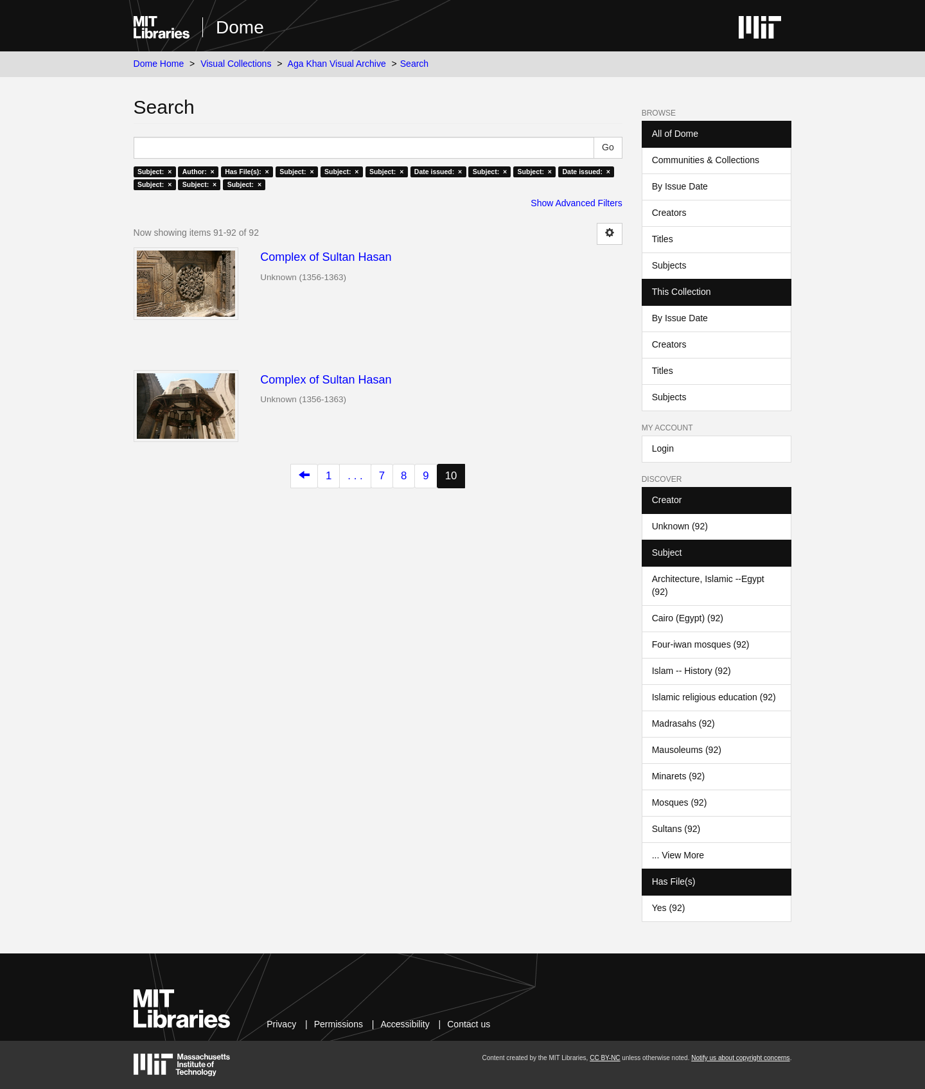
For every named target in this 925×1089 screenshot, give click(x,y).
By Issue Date (680, 186)
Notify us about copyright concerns (740, 1057)
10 (451, 476)
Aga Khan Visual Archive (337, 63)
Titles (662, 239)
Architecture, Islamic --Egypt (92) (708, 585)
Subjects (669, 265)
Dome (240, 27)
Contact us (468, 1024)
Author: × (198, 171)
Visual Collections (235, 63)
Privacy (281, 1024)
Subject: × (154, 171)
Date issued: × (438, 171)
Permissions (338, 1024)
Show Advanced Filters (576, 203)
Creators (669, 213)
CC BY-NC (605, 1057)
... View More (678, 855)
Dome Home (159, 63)
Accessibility (404, 1024)
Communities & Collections (705, 160)
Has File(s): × (247, 171)
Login (663, 448)
